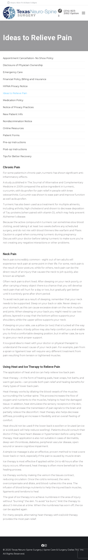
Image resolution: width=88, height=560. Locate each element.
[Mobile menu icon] (83, 13)
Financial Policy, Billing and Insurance (24, 79)
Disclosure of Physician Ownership (23, 65)
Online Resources (13, 128)
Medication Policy (13, 100)
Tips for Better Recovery (17, 156)
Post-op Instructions (15, 149)
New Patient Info (13, 114)
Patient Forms (11, 135)
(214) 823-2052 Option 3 (68, 13)
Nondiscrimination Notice (17, 121)
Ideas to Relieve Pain (15, 93)
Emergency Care (13, 72)
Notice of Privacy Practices (18, 107)
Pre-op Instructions (14, 142)
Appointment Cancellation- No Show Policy (28, 58)
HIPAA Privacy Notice (15, 86)
